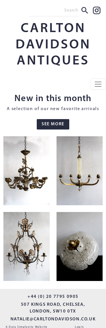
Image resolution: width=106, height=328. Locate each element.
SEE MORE (53, 124)
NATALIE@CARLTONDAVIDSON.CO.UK (53, 319)
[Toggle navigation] (98, 84)
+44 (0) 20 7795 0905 (53, 296)
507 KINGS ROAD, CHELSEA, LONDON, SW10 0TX (53, 308)
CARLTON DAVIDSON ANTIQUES (53, 45)
